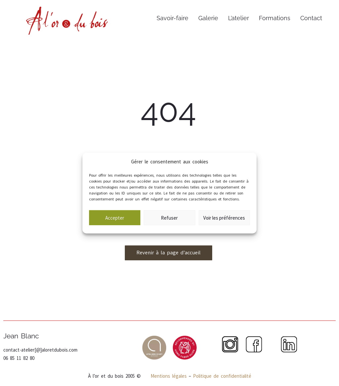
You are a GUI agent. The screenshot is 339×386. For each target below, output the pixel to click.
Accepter (114, 223)
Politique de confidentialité (222, 376)
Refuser (169, 223)
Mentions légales (168, 376)
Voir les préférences (224, 223)
